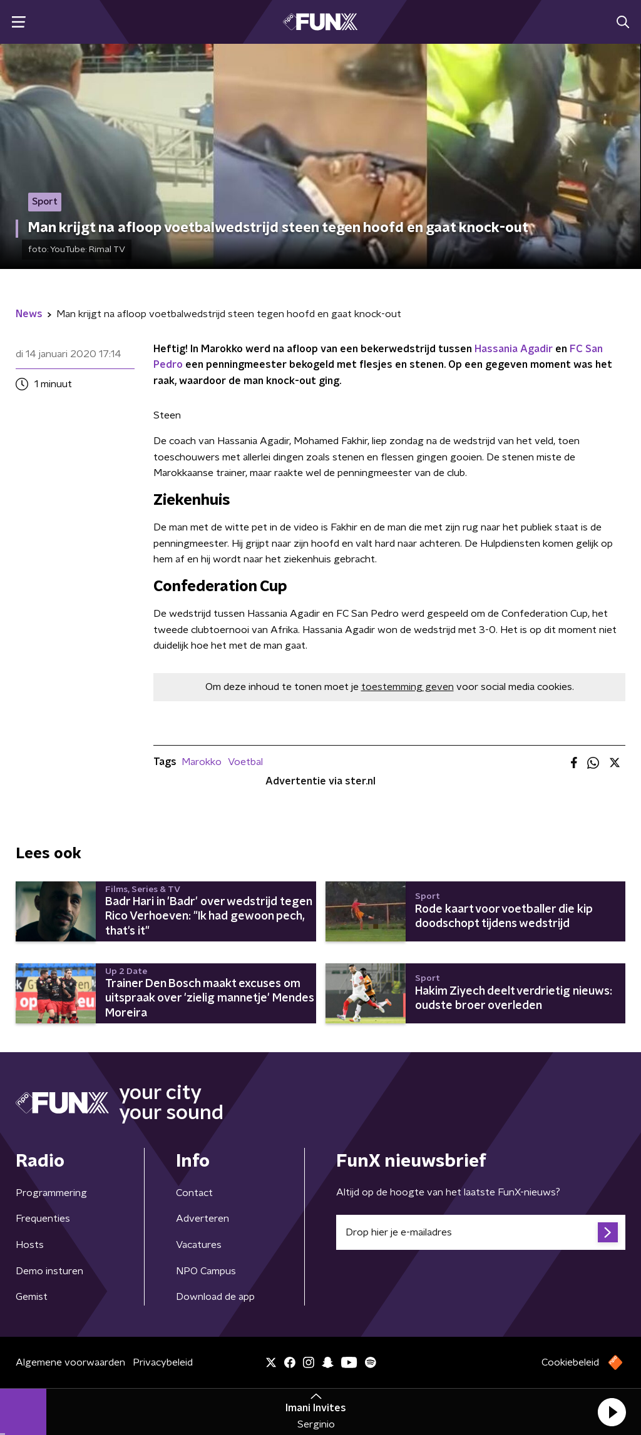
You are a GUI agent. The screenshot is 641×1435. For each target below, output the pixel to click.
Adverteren (202, 1219)
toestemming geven (407, 687)
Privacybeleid (163, 1362)
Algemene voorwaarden (70, 1362)
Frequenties (43, 1219)
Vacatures (199, 1245)
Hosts (30, 1245)
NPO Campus (206, 1271)
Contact (194, 1193)
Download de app (215, 1297)
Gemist (32, 1297)
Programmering (51, 1193)
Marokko (202, 762)
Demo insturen (49, 1271)
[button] (612, 1412)
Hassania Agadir (513, 349)
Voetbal (245, 762)
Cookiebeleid (570, 1362)
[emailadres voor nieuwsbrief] (480, 1232)
